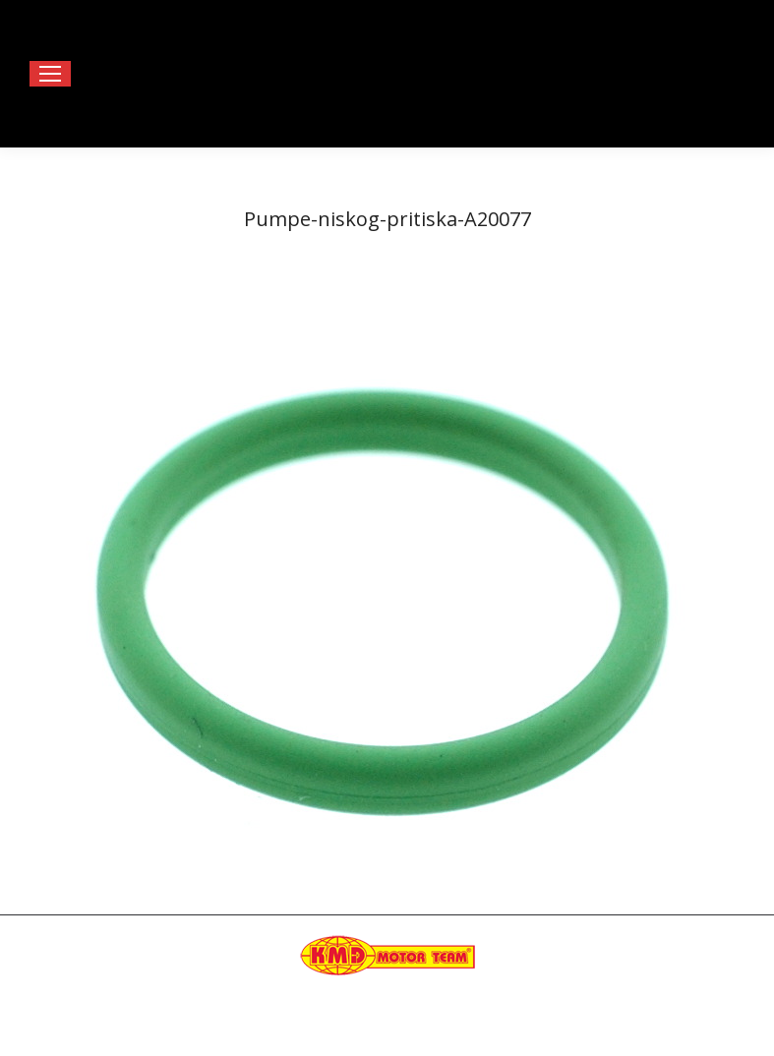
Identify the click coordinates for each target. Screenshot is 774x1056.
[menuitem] (326, 1036)
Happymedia (425, 1016)
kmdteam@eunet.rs (666, 996)
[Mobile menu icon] (50, 74)
